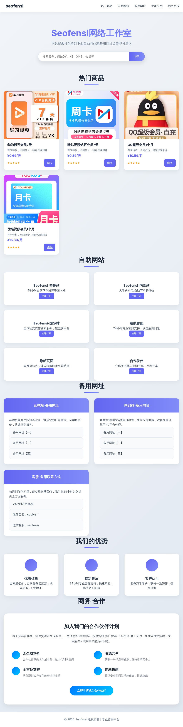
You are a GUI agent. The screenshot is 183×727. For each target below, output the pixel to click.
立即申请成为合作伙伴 (91, 690)
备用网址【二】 (23, 443)
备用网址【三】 (23, 453)
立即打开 (46, 295)
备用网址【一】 (23, 432)
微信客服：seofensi (26, 525)
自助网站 (123, 6)
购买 (50, 163)
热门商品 (106, 6)
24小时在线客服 (23, 504)
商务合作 (173, 6)
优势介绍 (157, 6)
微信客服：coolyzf (25, 514)
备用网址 (140, 6)
